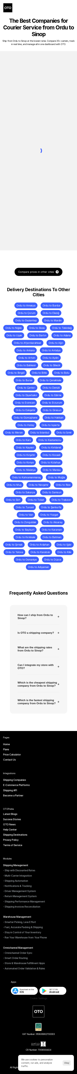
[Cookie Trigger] (38, 998)
